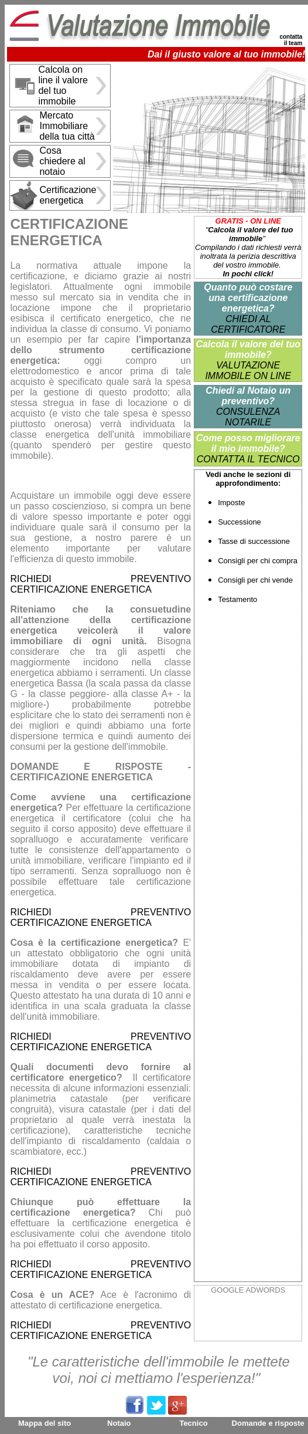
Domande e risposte (268, 1423)
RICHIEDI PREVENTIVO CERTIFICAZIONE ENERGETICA (100, 584)
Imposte (231, 502)
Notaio (119, 1423)
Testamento (237, 599)
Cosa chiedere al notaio (62, 161)
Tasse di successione (254, 541)
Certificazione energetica (67, 195)
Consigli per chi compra (257, 560)
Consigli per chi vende (255, 580)
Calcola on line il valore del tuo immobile (62, 85)
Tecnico (193, 1423)
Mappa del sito (44, 1423)
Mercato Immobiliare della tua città (66, 125)
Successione (239, 522)
